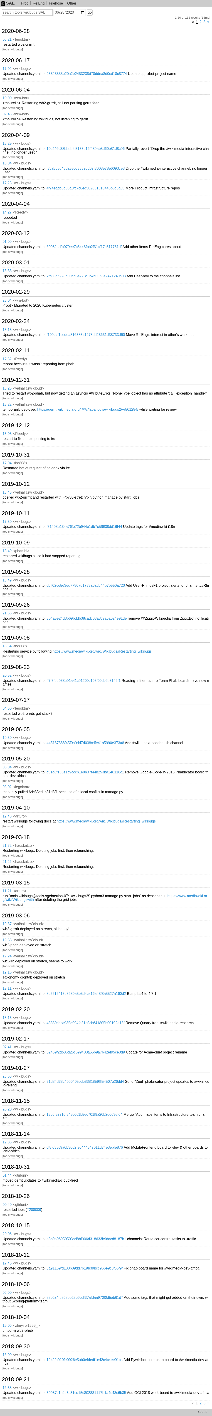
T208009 (34, 1210)
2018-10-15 (16, 1225)
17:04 (7, 463)
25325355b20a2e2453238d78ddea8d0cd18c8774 (87, 74)
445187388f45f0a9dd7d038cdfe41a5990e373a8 (85, 743)
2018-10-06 (16, 1284)
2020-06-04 (16, 90)
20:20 (7, 1109)
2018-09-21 (16, 1379)
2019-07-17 (16, 700)
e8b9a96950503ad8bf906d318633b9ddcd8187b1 (86, 1239)
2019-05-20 (16, 758)
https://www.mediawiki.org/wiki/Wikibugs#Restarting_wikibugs (102, 651)
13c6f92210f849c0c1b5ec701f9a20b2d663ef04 (85, 1114)
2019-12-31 (16, 380)
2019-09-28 (16, 572)
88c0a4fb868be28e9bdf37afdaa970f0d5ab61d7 (85, 1297)
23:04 (7, 300)
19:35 (7, 1142)
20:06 (7, 1234)
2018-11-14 (16, 1134)
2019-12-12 (16, 425)
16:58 (7, 1388)
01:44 (7, 1175)
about (202, 1412)
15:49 (7, 551)
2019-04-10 (16, 808)
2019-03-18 (16, 837)
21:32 (7, 845)
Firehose (56, 3)
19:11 (7, 988)
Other (71, 3)
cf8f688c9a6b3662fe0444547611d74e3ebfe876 (85, 1147)
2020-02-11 (16, 350)
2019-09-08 (16, 638)
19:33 (7, 940)
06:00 (7, 1292)
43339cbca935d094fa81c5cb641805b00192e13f (85, 1023)
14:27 (7, 212)
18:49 (7, 580)
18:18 (7, 330)
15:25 (7, 388)
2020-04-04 (16, 204)
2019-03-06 (16, 915)
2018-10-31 (16, 1167)
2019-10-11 (16, 513)
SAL (8, 3)
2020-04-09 (16, 135)
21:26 (7, 862)
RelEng (38, 3)
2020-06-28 (16, 31)
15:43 (7, 492)
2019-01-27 (16, 1068)
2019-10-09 (16, 542)
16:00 (7, 1355)
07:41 (7, 1047)
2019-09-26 (16, 605)
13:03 (7, 434)
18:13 (7, 1018)
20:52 (7, 675)
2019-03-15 (16, 882)
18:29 (7, 143)
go (90, 12)
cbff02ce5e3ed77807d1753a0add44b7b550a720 (86, 585)
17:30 (7, 522)
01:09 (7, 241)
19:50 (7, 738)
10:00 (7, 98)
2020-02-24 (16, 321)
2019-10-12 (16, 484)
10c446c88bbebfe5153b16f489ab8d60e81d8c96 (86, 149)
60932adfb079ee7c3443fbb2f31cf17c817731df (84, 247)
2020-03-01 (16, 262)
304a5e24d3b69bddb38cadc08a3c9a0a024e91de (87, 618)
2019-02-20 (16, 1009)
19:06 (7, 1325)
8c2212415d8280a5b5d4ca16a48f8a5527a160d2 (86, 994)
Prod (25, 3)
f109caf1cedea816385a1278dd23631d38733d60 (86, 335)
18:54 (7, 646)
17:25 (7, 183)
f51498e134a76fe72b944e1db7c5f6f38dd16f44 (84, 527)
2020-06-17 (16, 60)
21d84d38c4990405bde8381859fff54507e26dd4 (85, 1081)
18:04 (7, 163)
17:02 (7, 69)
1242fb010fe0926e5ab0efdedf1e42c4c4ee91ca (85, 1360)
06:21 (7, 39)
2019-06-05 (16, 729)
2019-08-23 (16, 667)
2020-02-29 (16, 292)
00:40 (7, 1205)
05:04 (7, 767)
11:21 (7, 891)
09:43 (7, 114)
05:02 (7, 787)
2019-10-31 (16, 455)
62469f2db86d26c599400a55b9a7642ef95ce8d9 (86, 1052)
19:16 (7, 972)
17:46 (7, 1263)
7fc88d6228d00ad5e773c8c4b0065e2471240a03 (86, 276)
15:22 (7, 404)
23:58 (7, 1076)
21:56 (7, 613)
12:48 (7, 816)
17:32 (7, 359)
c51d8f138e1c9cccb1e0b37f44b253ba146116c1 (85, 772)
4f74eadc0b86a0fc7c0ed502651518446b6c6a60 (85, 188)
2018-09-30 (16, 1346)
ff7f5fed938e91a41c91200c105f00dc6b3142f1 (84, 681)
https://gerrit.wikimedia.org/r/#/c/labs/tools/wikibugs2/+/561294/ (87, 409)
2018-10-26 (16, 1196)
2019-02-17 (16, 1039)
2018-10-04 (16, 1317)
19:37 (7, 924)
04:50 (7, 708)
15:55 (7, 271)
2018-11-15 (16, 1101)
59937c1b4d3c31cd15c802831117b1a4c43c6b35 (86, 1393)
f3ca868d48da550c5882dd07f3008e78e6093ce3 (86, 168)
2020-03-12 (16, 233)
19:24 (7, 956)
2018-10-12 (16, 1255)
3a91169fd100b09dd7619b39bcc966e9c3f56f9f (85, 1268)
